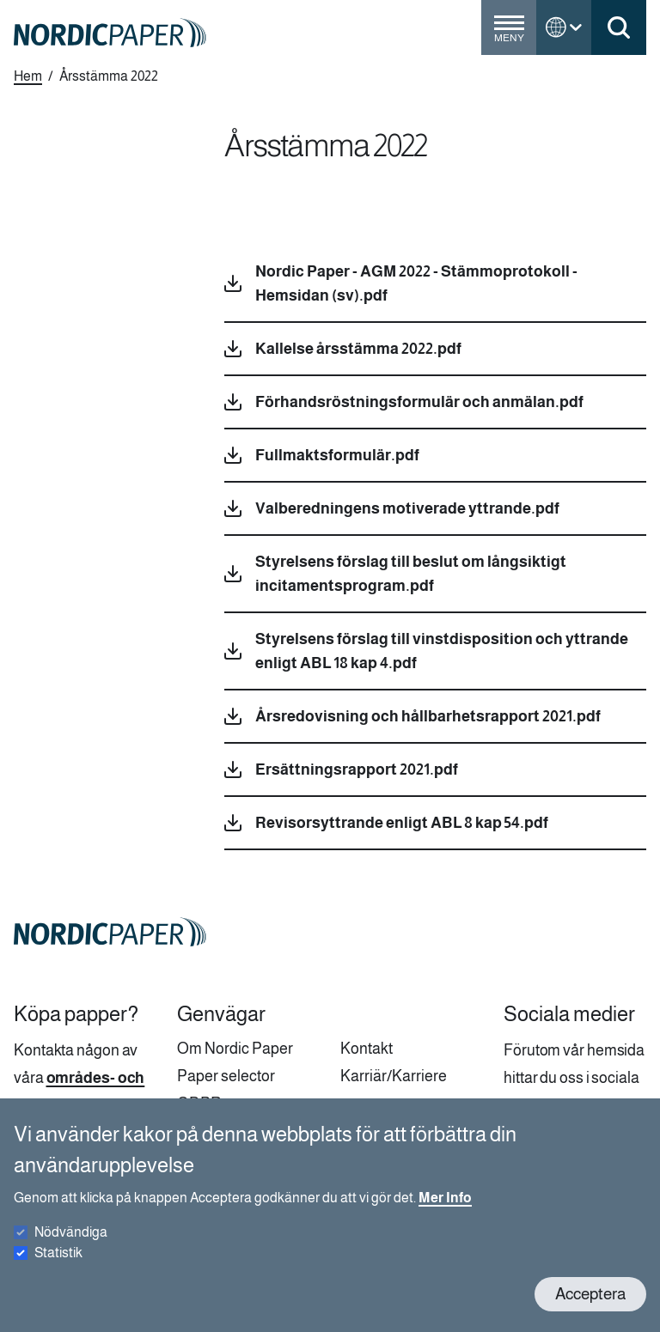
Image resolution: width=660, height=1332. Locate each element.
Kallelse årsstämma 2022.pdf (358, 348)
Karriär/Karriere (393, 1076)
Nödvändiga (70, 1246)
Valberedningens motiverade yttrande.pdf (407, 508)
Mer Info (445, 1212)
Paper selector (226, 1076)
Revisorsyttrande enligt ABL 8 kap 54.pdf (401, 822)
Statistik (58, 1267)
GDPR (199, 1103)
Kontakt (366, 1048)
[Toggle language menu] (563, 27)
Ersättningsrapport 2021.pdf (356, 769)
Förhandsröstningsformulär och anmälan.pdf (419, 402)
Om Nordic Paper (235, 1048)
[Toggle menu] (508, 34)
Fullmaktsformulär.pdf (337, 455)
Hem (28, 76)
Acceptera (590, 1308)
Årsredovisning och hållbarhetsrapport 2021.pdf (428, 716)
